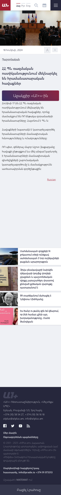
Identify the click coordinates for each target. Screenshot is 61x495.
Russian (51, 179)
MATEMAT (22, 479)
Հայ (18, 5)
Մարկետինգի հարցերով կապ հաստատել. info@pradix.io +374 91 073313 (28, 470)
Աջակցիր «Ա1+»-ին (30, 95)
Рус (23, 5)
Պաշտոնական (11, 59)
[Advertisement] (30, 216)
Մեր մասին (10, 433)
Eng (28, 5)
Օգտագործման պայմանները (20, 437)
